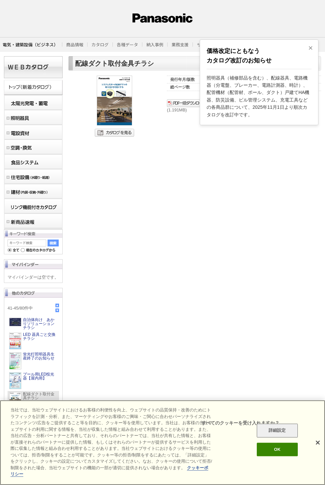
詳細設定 (277, 430)
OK (277, 449)
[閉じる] (318, 442)
